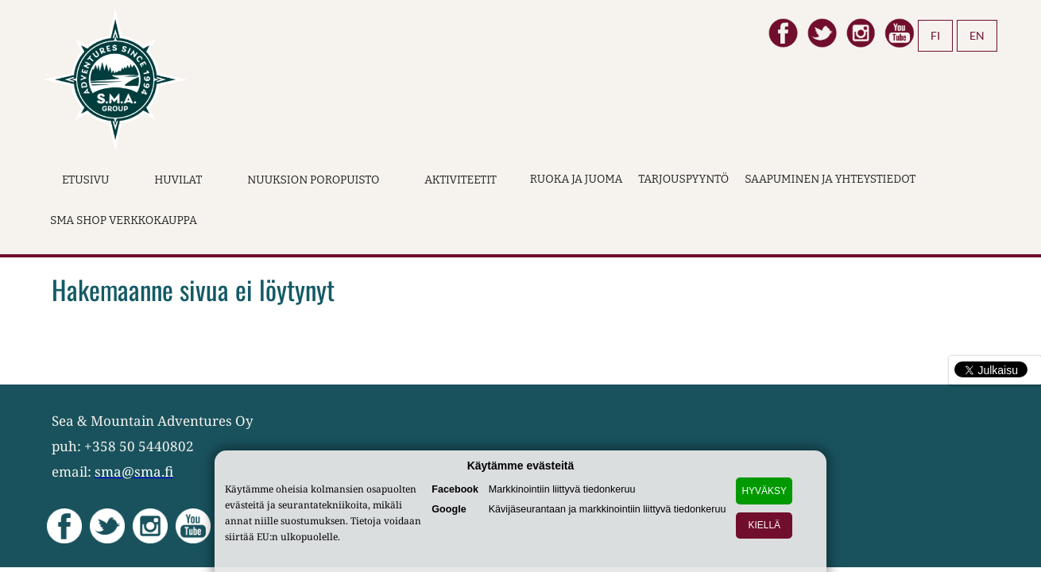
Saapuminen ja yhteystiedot (830, 179)
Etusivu (85, 180)
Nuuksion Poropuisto (313, 180)
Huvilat (178, 180)
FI (935, 35)
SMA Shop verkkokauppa (123, 220)
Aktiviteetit (460, 180)
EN (977, 35)
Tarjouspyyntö (683, 179)
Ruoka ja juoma (576, 179)
